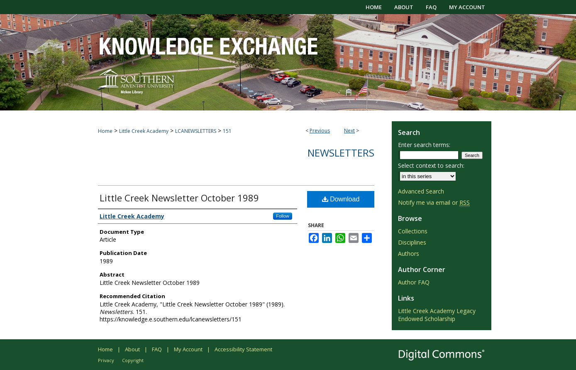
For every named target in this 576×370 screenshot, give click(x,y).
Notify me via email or (434, 202)
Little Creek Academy (143, 131)
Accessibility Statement (243, 349)
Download (341, 199)
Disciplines (412, 242)
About (132, 349)
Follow (282, 215)
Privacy (106, 360)
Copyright (133, 360)
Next (349, 130)
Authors (408, 253)
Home (105, 131)
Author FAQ (414, 282)
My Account (188, 349)
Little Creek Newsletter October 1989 (179, 197)
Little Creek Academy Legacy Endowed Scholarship (437, 315)
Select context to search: (431, 165)
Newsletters (341, 152)
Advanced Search (421, 191)
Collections (412, 231)
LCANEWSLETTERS (195, 131)
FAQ (157, 349)
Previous (320, 130)
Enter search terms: (424, 145)
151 (227, 131)
